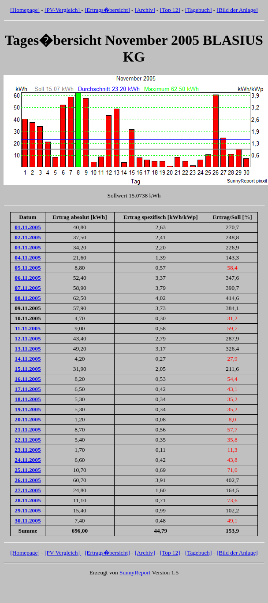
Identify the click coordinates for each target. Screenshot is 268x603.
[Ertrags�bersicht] (107, 10)
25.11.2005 (28, 470)
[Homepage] (25, 10)
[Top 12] (170, 10)
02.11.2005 (28, 237)
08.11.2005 (28, 298)
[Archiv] (145, 10)
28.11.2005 (28, 500)
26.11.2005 (28, 480)
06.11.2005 (28, 277)
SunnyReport (134, 572)
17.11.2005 (28, 389)
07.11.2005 (28, 288)
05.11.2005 (28, 267)
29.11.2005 (28, 510)
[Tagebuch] (198, 10)
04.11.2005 (28, 257)
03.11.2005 (28, 247)
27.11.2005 (28, 490)
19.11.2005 (28, 409)
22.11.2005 (28, 439)
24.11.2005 (28, 460)
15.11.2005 (28, 368)
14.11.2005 (28, 358)
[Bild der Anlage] (236, 10)
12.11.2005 (28, 338)
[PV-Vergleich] (63, 10)
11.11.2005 (28, 328)
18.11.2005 (28, 399)
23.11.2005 (28, 449)
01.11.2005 (28, 227)
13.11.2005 (28, 348)
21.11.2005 (28, 429)
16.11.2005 (28, 379)
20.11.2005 (28, 419)
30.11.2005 (28, 520)
